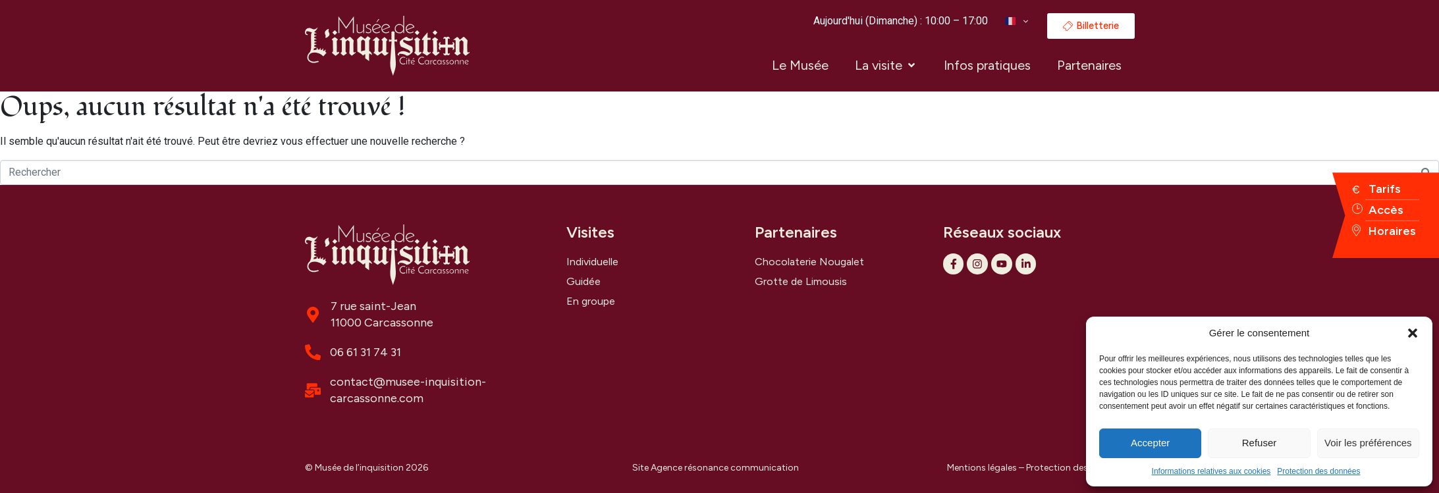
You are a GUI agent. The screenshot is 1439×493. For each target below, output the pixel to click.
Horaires (1392, 231)
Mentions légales (982, 467)
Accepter (1150, 442)
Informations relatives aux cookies (1211, 471)
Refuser (1259, 442)
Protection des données (1318, 471)
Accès (1386, 210)
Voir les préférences (1368, 442)
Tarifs (1385, 189)
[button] (1412, 333)
